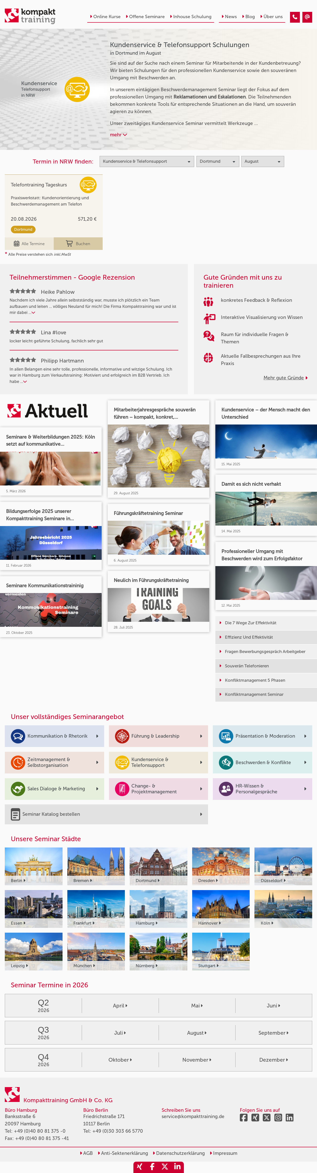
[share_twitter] (165, 1167)
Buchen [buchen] (78, 244)
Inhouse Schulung (191, 16)
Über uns (271, 16)
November (196, 1060)
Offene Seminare (145, 16)
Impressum (223, 1153)
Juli (120, 1033)
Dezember (273, 1060)
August (197, 1033)
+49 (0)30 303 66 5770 (117, 1131)
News (229, 16)
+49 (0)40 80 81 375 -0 (40, 1131)
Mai (197, 1005)
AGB (86, 1153)
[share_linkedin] (177, 1167)
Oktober (120, 1060)
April (120, 1005)
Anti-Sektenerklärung (123, 1153)
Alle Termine (29, 244)
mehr (118, 135)
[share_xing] (139, 1167)
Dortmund (23, 229)
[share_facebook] (152, 1167)
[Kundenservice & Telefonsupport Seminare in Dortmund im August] (295, 17)
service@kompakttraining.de (193, 1116)
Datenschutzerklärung (179, 1153)
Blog (248, 16)
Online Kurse (105, 16)
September (273, 1033)
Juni (273, 1005)
